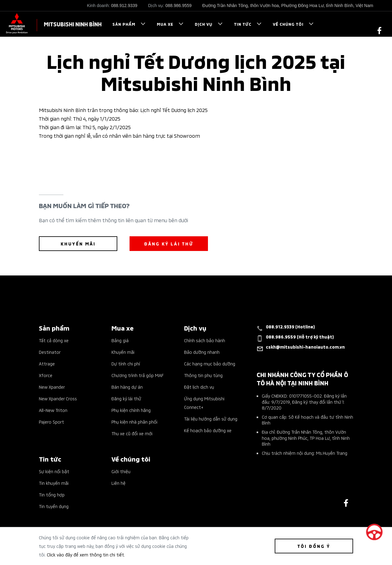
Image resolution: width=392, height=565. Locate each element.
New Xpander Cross (58, 398)
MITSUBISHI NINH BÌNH (73, 24)
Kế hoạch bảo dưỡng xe (208, 430)
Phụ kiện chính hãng (131, 410)
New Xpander (52, 387)
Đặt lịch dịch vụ (199, 387)
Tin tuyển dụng (54, 506)
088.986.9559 (178, 5)
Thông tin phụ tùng (203, 375)
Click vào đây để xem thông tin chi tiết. (86, 554)
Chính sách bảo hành (204, 340)
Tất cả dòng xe (54, 340)
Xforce (45, 375)
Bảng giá (120, 340)
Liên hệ (118, 483)
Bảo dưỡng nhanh (202, 352)
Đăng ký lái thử (126, 398)
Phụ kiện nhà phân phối (134, 422)
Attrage (47, 363)
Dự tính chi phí (125, 363)
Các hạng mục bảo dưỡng (209, 363)
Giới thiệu (120, 471)
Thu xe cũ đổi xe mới (132, 433)
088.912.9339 (124, 5)
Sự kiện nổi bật (54, 471)
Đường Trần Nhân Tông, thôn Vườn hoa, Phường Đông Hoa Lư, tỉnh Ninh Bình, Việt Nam (287, 5)
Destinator (50, 352)
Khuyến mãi (122, 352)
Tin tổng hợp (52, 494)
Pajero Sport (51, 422)
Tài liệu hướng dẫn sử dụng (210, 418)
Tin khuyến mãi (54, 483)
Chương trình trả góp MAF (137, 375)
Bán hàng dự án (127, 387)
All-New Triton (53, 410)
